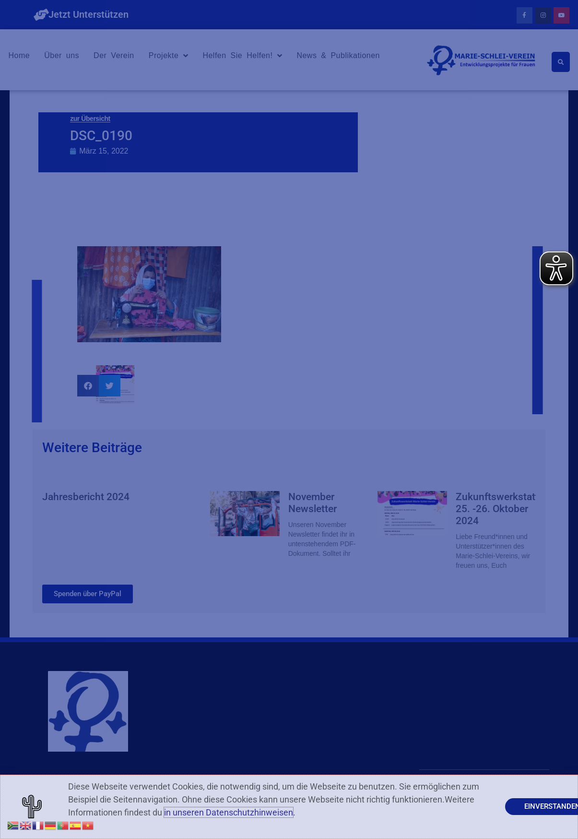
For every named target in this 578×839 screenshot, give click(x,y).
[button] (88, 385)
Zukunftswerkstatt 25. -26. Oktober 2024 (497, 509)
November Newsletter (312, 503)
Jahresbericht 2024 (86, 497)
